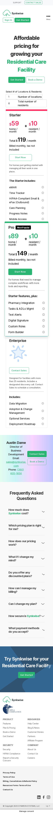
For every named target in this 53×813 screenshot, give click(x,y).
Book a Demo (35, 79)
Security (8, 745)
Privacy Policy (9, 773)
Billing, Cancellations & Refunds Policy (20, 781)
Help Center (33, 723)
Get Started (22, 20)
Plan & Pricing (9, 727)
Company (33, 745)
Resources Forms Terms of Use (17, 785)
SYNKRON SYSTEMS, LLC (29, 806)
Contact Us (33, 753)
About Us (32, 749)
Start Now (20, 158)
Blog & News (33, 727)
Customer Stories (36, 732)
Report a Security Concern (11, 759)
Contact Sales (19, 371)
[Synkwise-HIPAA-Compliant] (26, 709)
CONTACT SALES (33, 3)
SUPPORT (17, 3)
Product (8, 719)
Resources (34, 719)
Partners (31, 736)
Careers (31, 758)
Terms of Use (9, 777)
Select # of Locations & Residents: (24, 93)
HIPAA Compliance (11, 753)
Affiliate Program (35, 740)
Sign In (8, 20)
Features (7, 723)
